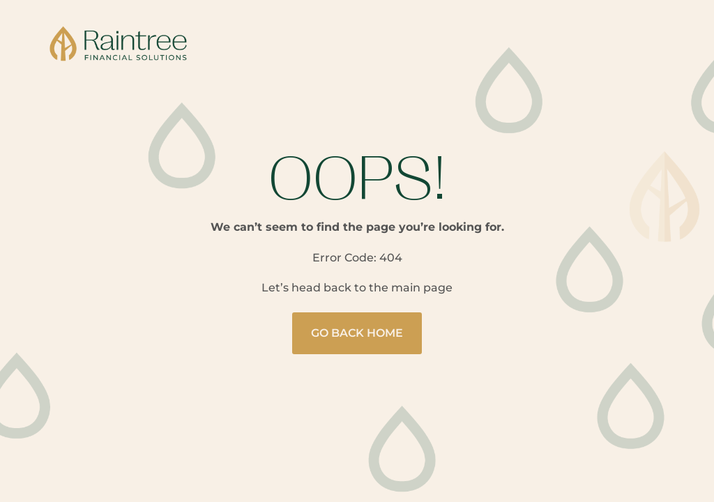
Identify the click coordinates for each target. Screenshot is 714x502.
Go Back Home (357, 333)
